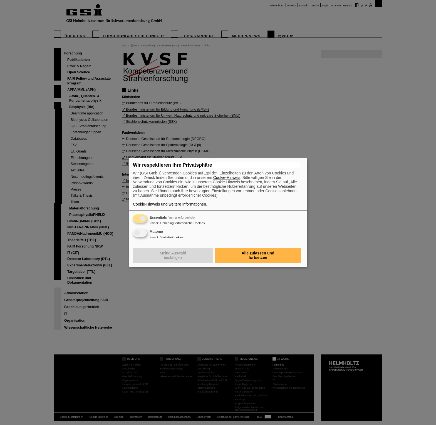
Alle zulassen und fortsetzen (257, 255)
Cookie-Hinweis (226, 177)
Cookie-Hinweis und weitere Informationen (169, 204)
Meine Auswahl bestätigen (173, 255)
